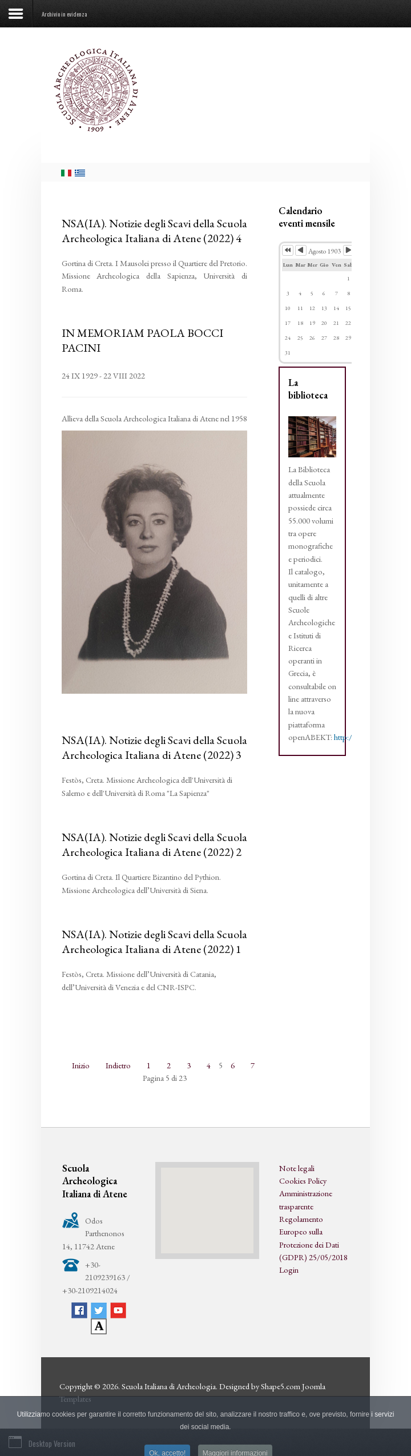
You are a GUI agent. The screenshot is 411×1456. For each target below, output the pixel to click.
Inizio (81, 1065)
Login (289, 1269)
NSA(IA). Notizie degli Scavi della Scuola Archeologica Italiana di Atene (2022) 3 (154, 747)
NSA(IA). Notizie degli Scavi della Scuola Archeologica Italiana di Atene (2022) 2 (154, 844)
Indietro (118, 1065)
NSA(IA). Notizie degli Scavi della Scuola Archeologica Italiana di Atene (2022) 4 (154, 231)
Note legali (297, 1168)
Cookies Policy (303, 1180)
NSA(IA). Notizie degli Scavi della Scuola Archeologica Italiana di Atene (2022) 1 (154, 941)
